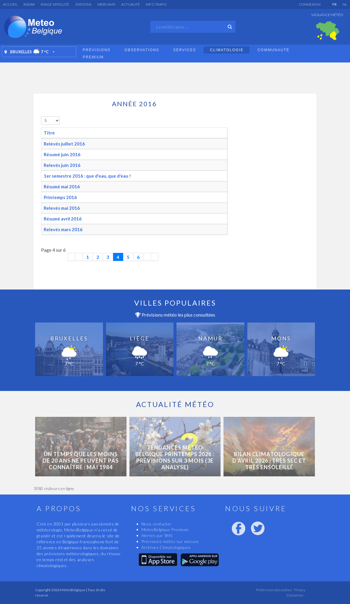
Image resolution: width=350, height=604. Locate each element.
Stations (83, 4)
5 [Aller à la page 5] (128, 257)
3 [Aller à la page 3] (108, 257)
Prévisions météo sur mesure (170, 541)
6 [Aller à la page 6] (138, 257)
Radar (29, 4)
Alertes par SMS (157, 535)
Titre (49, 132)
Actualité (130, 4)
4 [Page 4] (118, 257)
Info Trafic (156, 4)
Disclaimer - (296, 595)
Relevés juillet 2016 (64, 143)
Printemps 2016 (60, 197)
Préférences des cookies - (274, 590)
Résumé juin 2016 (62, 154)
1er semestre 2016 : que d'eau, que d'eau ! (87, 176)
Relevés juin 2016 (62, 165)
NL (345, 4)
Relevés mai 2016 (62, 208)
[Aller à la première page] (71, 257)
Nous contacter (156, 523)
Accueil (10, 4)
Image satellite (55, 4)
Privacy (299, 590)
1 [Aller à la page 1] (87, 257)
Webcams (106, 4)
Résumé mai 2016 (62, 186)
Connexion (310, 4)
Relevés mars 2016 (63, 229)
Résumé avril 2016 (63, 218)
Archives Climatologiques (166, 547)
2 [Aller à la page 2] (97, 257)
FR (334, 4)
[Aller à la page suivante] (147, 257)
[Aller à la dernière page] (154, 257)
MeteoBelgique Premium (165, 529)
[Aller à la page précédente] (79, 257)
